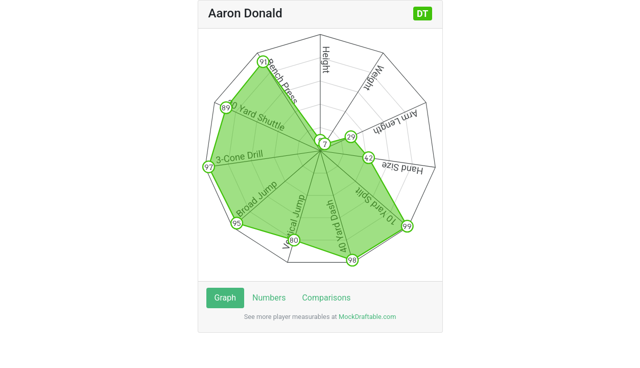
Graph (225, 298)
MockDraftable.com (366, 316)
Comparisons (326, 298)
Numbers (269, 298)
